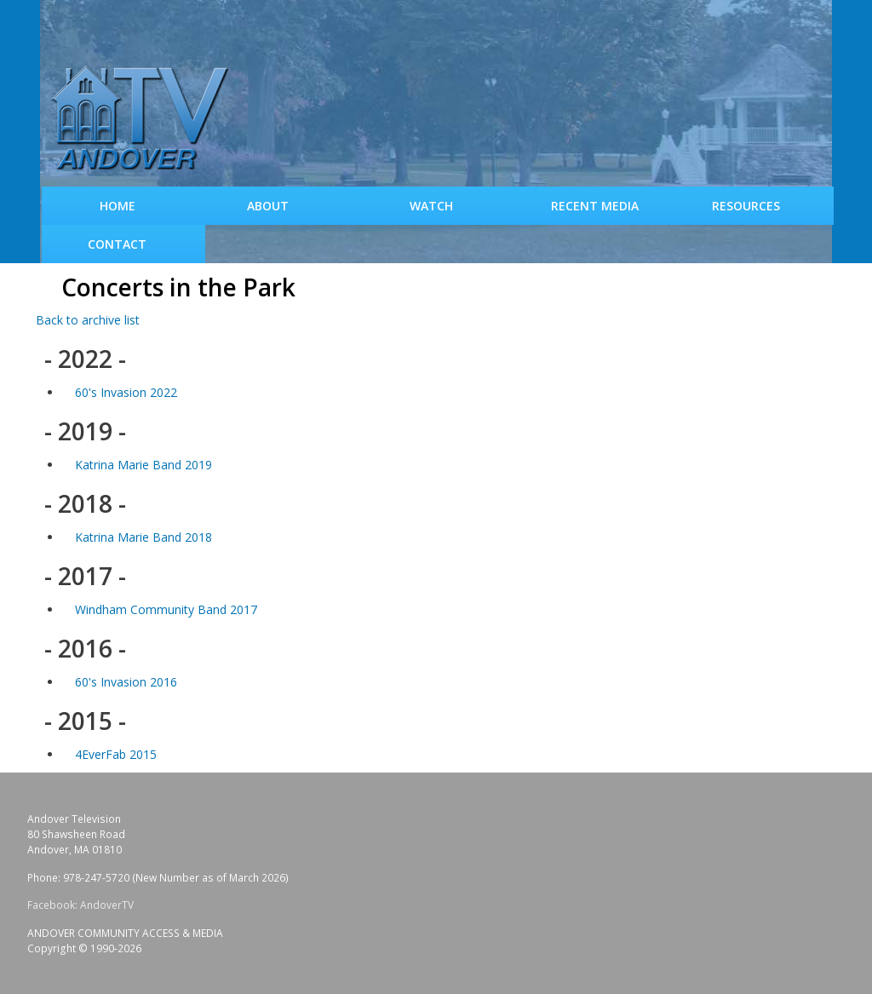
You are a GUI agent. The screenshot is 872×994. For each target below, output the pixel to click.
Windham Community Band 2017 (166, 609)
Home (117, 206)
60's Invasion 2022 (126, 392)
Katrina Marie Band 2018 (143, 537)
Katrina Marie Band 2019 (143, 465)
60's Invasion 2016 (126, 682)
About (268, 206)
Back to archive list (88, 320)
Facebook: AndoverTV (80, 905)
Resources (746, 206)
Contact (117, 244)
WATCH (431, 206)
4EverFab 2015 (116, 754)
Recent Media (595, 206)
